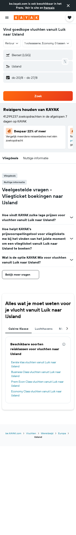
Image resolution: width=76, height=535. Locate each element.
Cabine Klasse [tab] (18, 329)
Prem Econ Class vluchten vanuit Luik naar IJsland (37, 384)
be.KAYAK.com (13, 433)
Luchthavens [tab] (43, 329)
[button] (68, 5)
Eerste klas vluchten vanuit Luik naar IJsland (33, 364)
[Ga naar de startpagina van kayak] (26, 17)
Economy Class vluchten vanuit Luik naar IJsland (36, 393)
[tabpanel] (38, 370)
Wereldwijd (47, 433)
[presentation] (64, 344)
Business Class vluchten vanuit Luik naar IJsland (36, 374)
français (49, 7)
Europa (62, 433)
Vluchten (31, 433)
